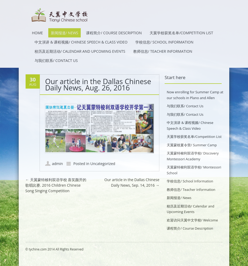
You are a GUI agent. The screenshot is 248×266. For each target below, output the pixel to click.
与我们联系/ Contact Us (56, 60)
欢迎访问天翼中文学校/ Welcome (192, 220)
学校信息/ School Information (164, 42)
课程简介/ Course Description (114, 32)
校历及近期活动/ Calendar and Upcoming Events (80, 51)
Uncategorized (102, 163)
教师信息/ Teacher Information (162, 51)
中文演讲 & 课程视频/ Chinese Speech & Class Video (81, 42)
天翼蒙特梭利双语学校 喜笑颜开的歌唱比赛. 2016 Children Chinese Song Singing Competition (55, 185)
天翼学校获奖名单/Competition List (181, 32)
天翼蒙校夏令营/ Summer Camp (192, 145)
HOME (37, 32)
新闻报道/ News (64, 32)
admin (57, 163)
